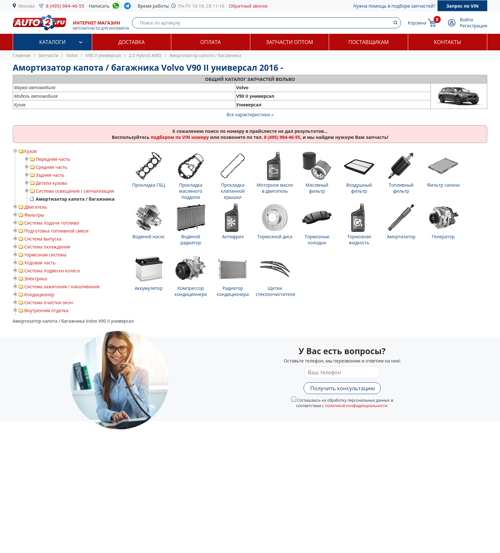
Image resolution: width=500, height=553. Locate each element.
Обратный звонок (248, 6)
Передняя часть (53, 159)
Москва (26, 6)
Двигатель (35, 207)
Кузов (30, 151)
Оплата (210, 42)
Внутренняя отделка (46, 310)
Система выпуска (43, 239)
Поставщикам (369, 42)
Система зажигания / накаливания (61, 287)
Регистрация (473, 26)
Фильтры (34, 215)
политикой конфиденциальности (356, 405)
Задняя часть (50, 175)
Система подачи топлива (51, 223)
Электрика (35, 279)
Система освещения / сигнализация (75, 191)
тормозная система (45, 255)
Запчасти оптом (289, 42)
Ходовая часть (39, 263)
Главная (22, 55)
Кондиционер (39, 294)
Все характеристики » (250, 114)
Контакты (447, 42)
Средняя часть (51, 167)
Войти (466, 20)
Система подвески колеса (52, 271)
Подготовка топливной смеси (56, 231)
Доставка (131, 42)
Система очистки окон (48, 302)
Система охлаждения (47, 247)
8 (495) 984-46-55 (65, 6)
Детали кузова (51, 183)
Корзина (417, 23)
